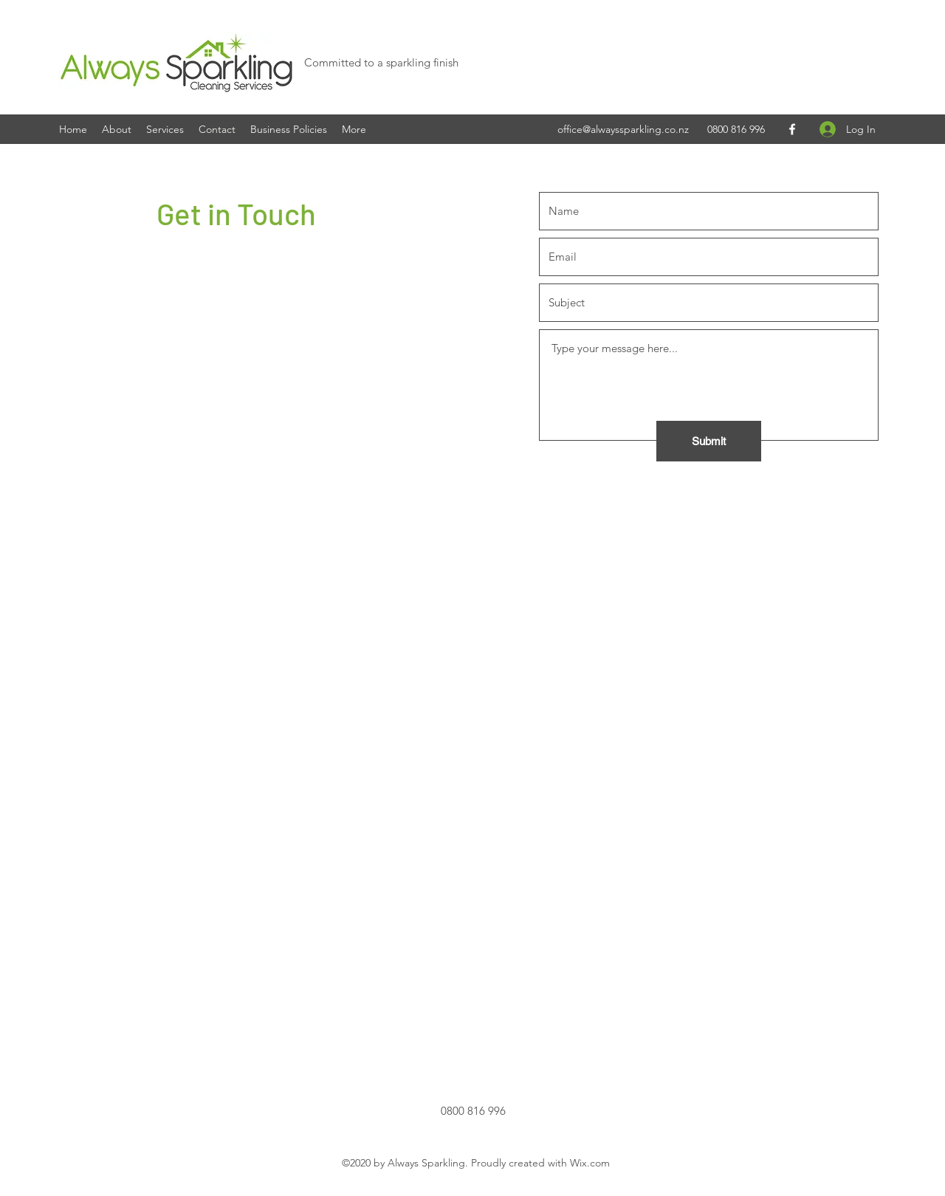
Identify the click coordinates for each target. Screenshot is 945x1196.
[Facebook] (792, 129)
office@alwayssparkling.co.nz (623, 129)
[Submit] (708, 441)
